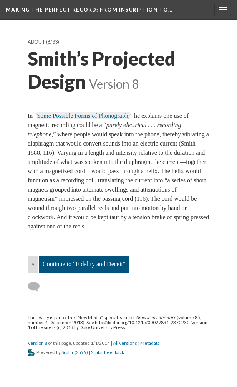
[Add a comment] (37, 287)
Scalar (67, 352)
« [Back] (33, 264)
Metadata (150, 343)
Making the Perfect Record (89, 10)
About (36, 42)
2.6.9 (81, 352)
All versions (125, 343)
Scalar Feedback (107, 352)
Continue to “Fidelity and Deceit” (84, 264)
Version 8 (37, 343)
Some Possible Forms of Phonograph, (83, 115)
